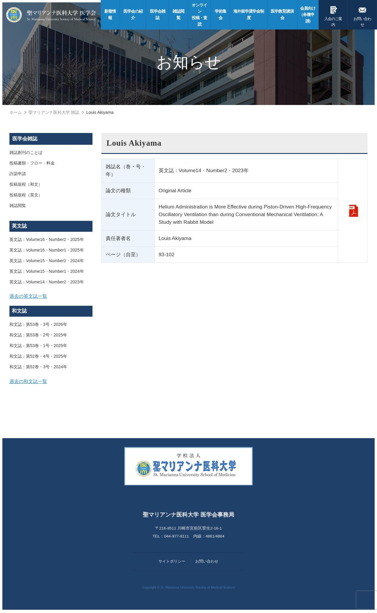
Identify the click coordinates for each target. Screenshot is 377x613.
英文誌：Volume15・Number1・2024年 (46, 271)
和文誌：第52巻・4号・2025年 (38, 356)
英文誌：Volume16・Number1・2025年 (46, 250)
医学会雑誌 (24, 139)
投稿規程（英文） (25, 195)
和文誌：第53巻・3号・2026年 (38, 325)
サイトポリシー (171, 562)
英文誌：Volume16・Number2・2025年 (46, 239)
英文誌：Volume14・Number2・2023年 (46, 282)
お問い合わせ (362, 15)
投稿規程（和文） (25, 184)
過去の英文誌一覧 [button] (28, 296)
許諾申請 (17, 174)
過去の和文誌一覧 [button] (28, 381)
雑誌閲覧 (17, 205)
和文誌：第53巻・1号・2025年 (38, 346)
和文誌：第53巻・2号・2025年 (38, 335)
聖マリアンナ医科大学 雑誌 (54, 112)
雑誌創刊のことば (25, 152)
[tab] (50, 296)
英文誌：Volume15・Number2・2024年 (46, 260)
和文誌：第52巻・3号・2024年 (38, 367)
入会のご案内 (333, 15)
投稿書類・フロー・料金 (32, 163)
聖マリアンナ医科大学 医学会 (52, 15)
